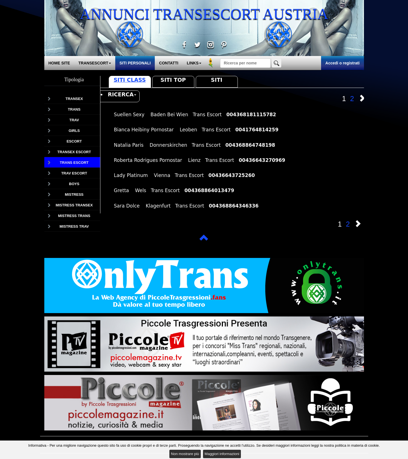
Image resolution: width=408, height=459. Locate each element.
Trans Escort (74, 162)
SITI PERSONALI (135, 63)
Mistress (74, 194)
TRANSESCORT (95, 63)
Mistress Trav (74, 226)
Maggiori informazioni (222, 454)
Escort (74, 141)
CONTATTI (168, 63)
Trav (74, 120)
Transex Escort (74, 152)
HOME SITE (59, 63)
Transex (74, 99)
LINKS (194, 63)
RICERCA (122, 94)
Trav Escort (74, 173)
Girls (74, 131)
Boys (74, 184)
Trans (74, 109)
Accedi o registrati (342, 63)
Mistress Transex (74, 205)
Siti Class (130, 80)
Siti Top (173, 80)
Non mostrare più (185, 454)
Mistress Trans (74, 216)
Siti (216, 80)
